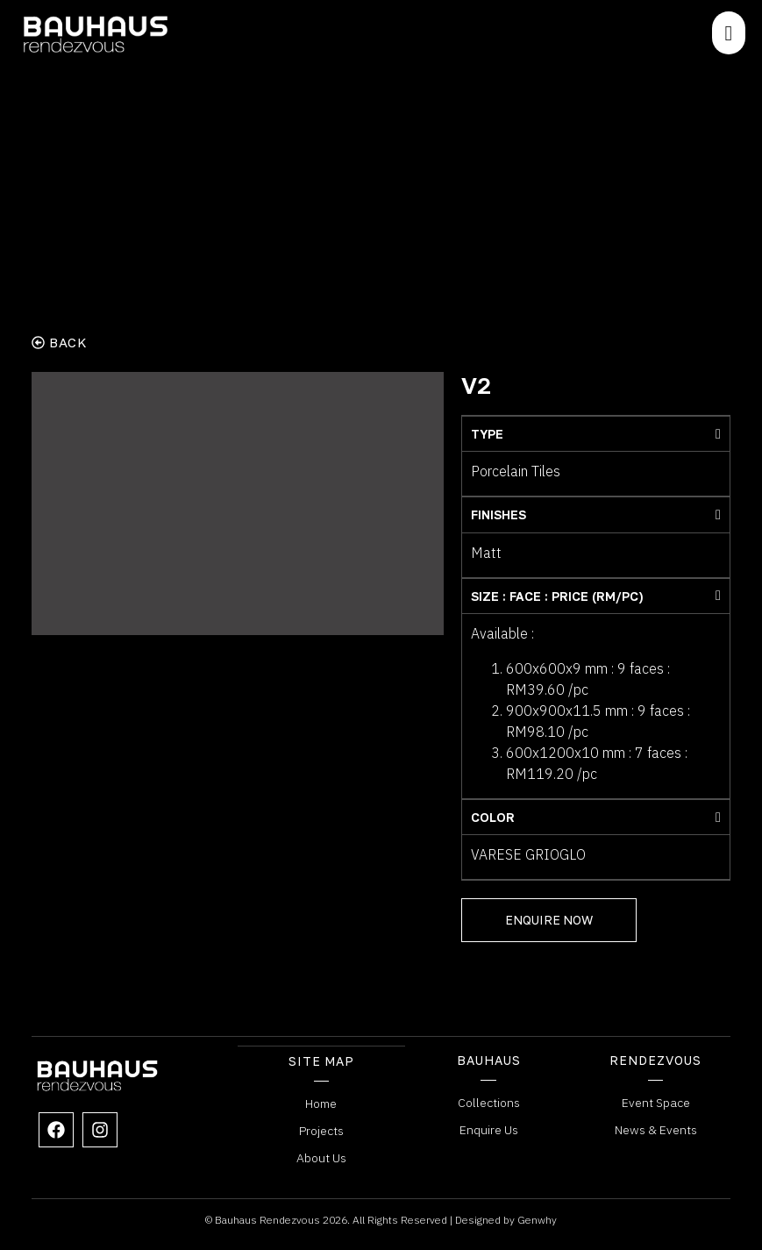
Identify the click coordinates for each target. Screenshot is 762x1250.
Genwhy (537, 1218)
